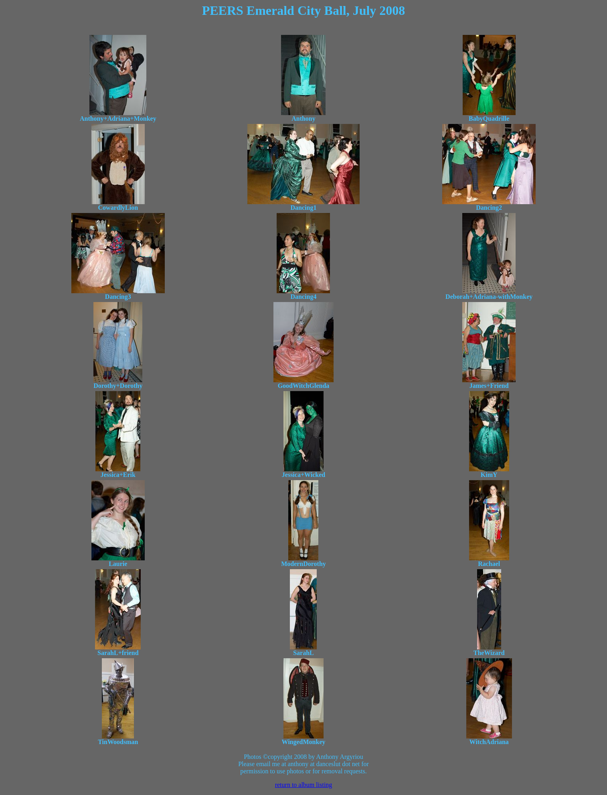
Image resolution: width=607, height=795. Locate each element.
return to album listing (303, 784)
